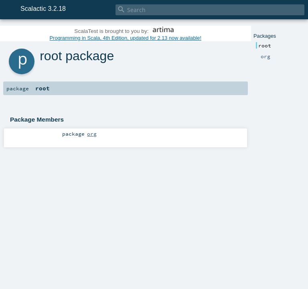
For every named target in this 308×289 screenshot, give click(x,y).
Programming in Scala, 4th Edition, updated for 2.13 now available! (125, 38)
